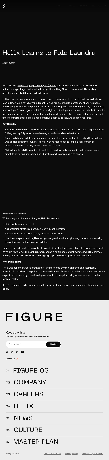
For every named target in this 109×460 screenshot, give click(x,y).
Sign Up (53, 344)
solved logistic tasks (92, 138)
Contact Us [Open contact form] (12, 359)
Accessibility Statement (92, 453)
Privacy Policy (71, 453)
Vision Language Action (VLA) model (37, 85)
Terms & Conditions (52, 453)
